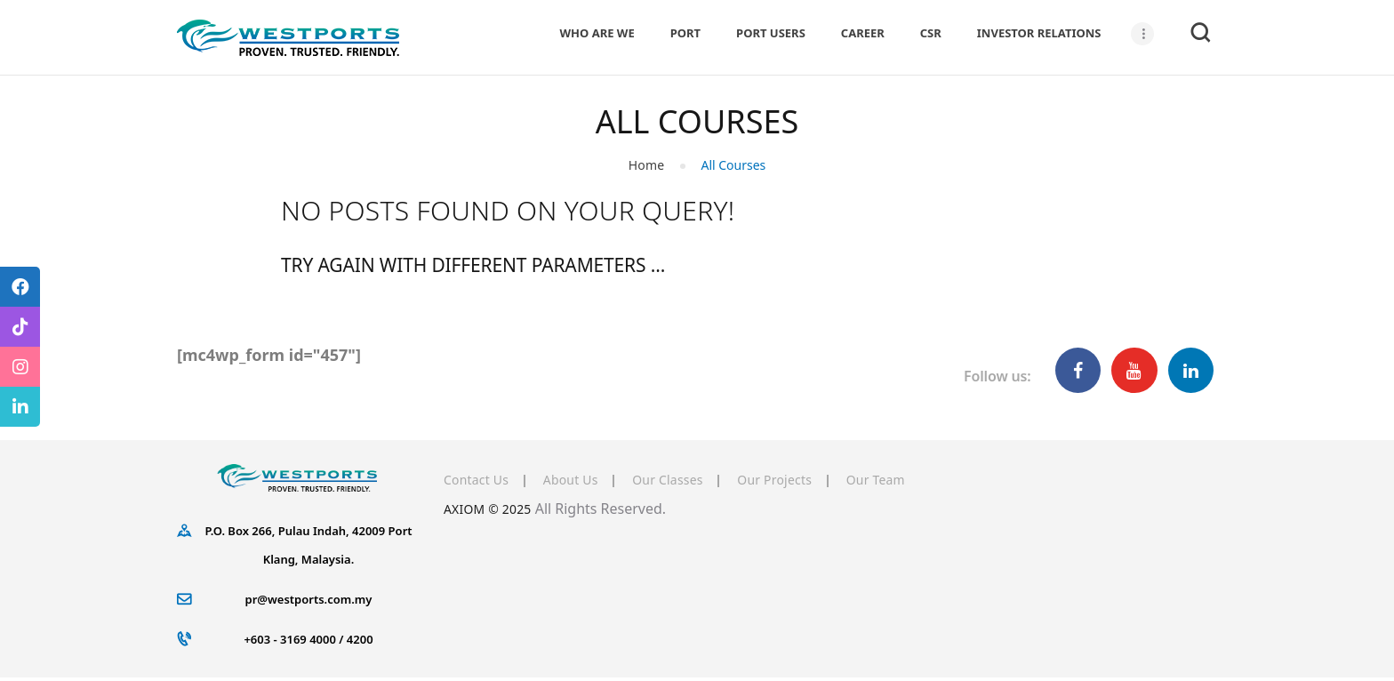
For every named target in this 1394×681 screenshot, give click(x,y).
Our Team (925, 483)
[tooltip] (20, 287)
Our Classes (693, 483)
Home (646, 167)
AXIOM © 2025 (492, 512)
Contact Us (480, 483)
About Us (585, 483)
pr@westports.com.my (309, 602)
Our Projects (813, 483)
